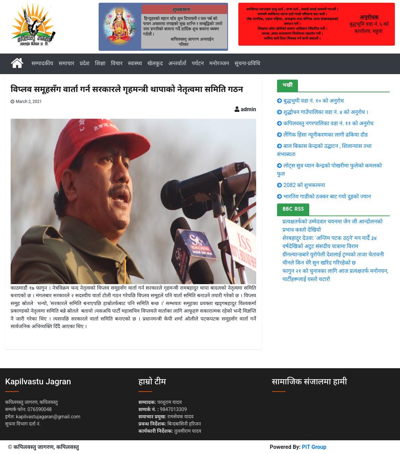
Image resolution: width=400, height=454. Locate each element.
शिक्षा (100, 63)
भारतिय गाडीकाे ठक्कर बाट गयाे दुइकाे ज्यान (327, 196)
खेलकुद (155, 63)
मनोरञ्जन (219, 63)
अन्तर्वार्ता (177, 63)
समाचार (66, 63)
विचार (117, 63)
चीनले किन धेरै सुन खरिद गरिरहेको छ (319, 262)
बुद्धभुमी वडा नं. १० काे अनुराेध (314, 100)
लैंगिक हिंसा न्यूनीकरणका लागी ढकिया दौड (326, 134)
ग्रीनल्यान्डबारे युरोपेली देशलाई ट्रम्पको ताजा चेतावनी (333, 254)
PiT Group (314, 447)
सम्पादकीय (42, 63)
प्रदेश (84, 63)
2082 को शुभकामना (304, 185)
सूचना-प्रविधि (247, 63)
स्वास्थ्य (135, 63)
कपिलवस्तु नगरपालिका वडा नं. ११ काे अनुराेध (329, 123)
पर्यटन (198, 63)
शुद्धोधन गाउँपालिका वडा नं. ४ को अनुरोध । (326, 112)
